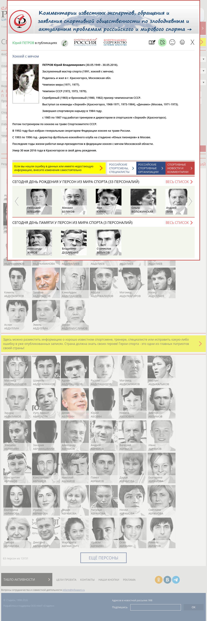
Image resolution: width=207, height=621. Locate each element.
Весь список (177, 183)
